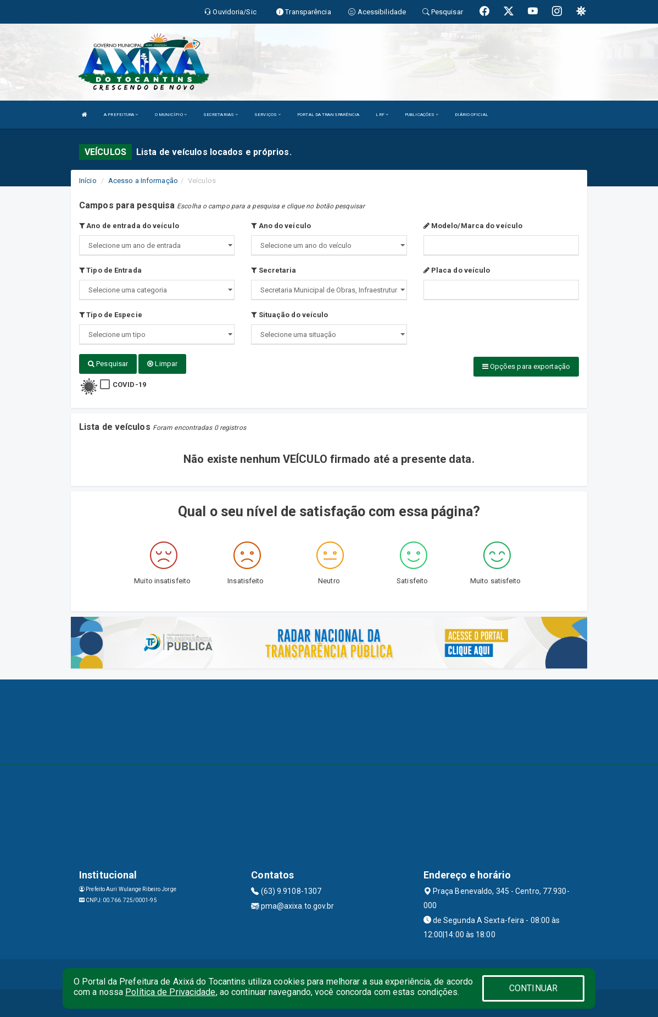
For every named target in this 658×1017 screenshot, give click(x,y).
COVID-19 (129, 384)
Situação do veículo (289, 315)
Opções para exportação (526, 366)
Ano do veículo (281, 226)
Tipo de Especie (110, 315)
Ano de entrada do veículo (129, 226)
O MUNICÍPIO (171, 114)
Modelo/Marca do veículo (473, 226)
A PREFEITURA (121, 114)
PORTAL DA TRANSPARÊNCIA (328, 114)
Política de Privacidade (170, 992)
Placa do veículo (456, 270)
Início (88, 180)
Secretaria (273, 270)
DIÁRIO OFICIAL (471, 114)
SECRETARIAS (220, 114)
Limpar (162, 364)
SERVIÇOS (267, 114)
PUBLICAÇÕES (421, 114)
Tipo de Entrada (110, 270)
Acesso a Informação (143, 180)
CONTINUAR (533, 988)
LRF (382, 114)
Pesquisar (108, 364)
